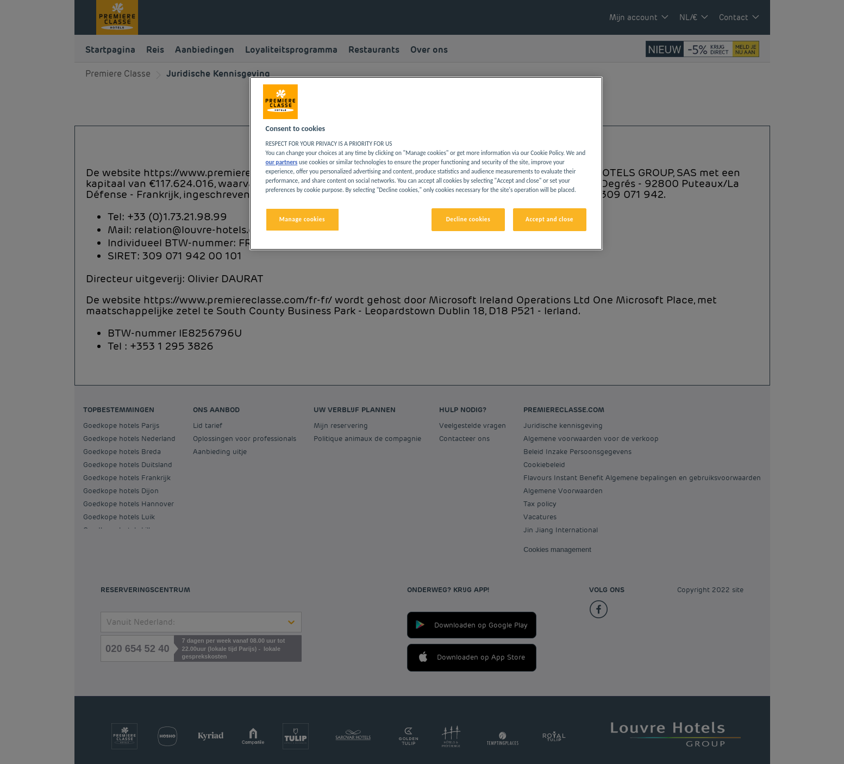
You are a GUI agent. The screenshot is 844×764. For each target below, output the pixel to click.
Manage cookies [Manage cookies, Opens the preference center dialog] (302, 219)
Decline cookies (468, 219)
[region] (426, 164)
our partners (282, 162)
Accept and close (549, 219)
